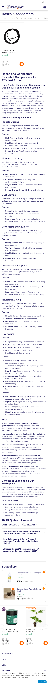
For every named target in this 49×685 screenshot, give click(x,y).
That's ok (42, 682)
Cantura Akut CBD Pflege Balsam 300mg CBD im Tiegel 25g (11, 631)
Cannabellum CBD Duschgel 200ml (29, 574)
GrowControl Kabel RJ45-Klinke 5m (10, 52)
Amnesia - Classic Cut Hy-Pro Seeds (34, 631)
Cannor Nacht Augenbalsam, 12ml (29, 590)
